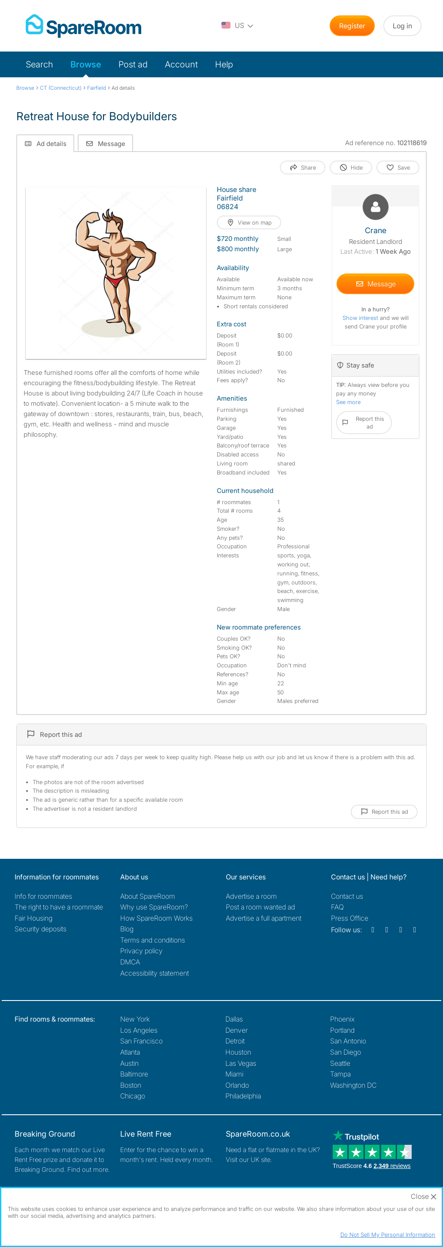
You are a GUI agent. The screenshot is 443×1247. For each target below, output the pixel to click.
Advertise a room (251, 896)
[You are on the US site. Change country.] (237, 25)
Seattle (340, 1063)
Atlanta (130, 1052)
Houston (238, 1052)
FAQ (337, 907)
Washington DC (353, 1085)
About (147, 896)
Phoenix (342, 1019)
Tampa (340, 1074)
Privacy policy (141, 950)
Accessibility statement (154, 973)
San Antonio (348, 1041)
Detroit (235, 1041)
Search (39, 64)
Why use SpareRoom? (154, 907)
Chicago (132, 1096)
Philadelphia (243, 1096)
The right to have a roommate (59, 907)
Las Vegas (240, 1063)
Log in (402, 25)
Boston (130, 1085)
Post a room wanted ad (260, 907)
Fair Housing (33, 918)
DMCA (130, 962)
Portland (342, 1030)
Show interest (361, 317)
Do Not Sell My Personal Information (387, 1234)
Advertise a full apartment (263, 918)
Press (349, 918)
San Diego (345, 1052)
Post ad (133, 64)
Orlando (237, 1085)
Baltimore (134, 1074)
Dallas (234, 1019)
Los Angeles (139, 1030)
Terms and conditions (152, 940)
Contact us (347, 896)
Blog (127, 929)
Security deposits (41, 929)
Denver (236, 1030)
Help (224, 64)
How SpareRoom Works (156, 918)
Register (352, 25)
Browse (85, 64)
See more (348, 401)
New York (135, 1019)
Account (181, 64)
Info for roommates (43, 896)
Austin (129, 1063)
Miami (234, 1074)
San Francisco (141, 1041)
